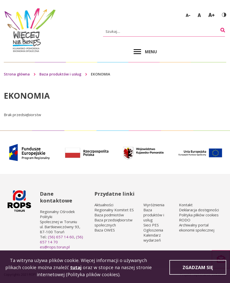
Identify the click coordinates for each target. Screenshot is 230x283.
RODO (184, 219)
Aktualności (103, 204)
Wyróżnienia (153, 204)
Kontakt (186, 204)
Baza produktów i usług (60, 74)
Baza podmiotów (109, 214)
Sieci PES (151, 224)
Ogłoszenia (153, 230)
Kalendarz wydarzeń (152, 238)
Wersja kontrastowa (224, 15)
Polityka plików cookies (199, 214)
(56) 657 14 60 (61, 236)
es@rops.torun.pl (55, 246)
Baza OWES (104, 230)
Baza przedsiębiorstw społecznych (113, 222)
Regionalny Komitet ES (114, 209)
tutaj (76, 269)
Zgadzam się (198, 269)
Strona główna (17, 74)
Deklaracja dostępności (199, 209)
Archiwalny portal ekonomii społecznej (196, 227)
